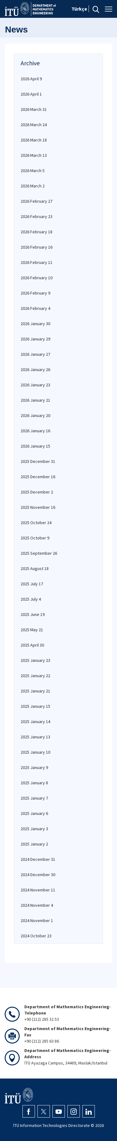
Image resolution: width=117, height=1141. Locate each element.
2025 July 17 (32, 584)
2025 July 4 (31, 599)
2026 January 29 (35, 339)
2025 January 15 (35, 706)
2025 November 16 (38, 507)
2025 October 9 (35, 538)
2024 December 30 (38, 874)
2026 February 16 (36, 247)
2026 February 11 (36, 262)
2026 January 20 (35, 415)
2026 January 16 (35, 431)
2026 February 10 (36, 277)
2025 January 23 (35, 660)
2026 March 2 (33, 186)
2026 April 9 (31, 79)
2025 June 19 (33, 614)
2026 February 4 (35, 308)
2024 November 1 (37, 920)
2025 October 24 (36, 522)
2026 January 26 (35, 369)
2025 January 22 (35, 675)
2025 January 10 (35, 752)
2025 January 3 (34, 828)
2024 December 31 (38, 859)
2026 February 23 (36, 216)
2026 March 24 (34, 124)
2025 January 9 (34, 767)
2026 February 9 (35, 293)
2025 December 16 (38, 476)
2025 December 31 (38, 461)
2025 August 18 (35, 568)
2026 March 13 (34, 155)
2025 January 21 (35, 691)
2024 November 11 (38, 890)
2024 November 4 (37, 905)
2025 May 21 (32, 630)
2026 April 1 (31, 94)
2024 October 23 (36, 936)
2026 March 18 (34, 140)
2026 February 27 (36, 201)
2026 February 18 (36, 232)
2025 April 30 (32, 645)
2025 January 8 (34, 783)
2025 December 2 (37, 492)
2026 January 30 (35, 323)
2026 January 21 (35, 400)
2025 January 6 (34, 813)
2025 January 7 (34, 798)
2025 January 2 (34, 844)
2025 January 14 (35, 721)
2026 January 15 (35, 446)
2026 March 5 (33, 170)
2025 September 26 (39, 553)
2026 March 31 (34, 109)
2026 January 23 (35, 385)
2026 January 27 (35, 354)
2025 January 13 (35, 737)
